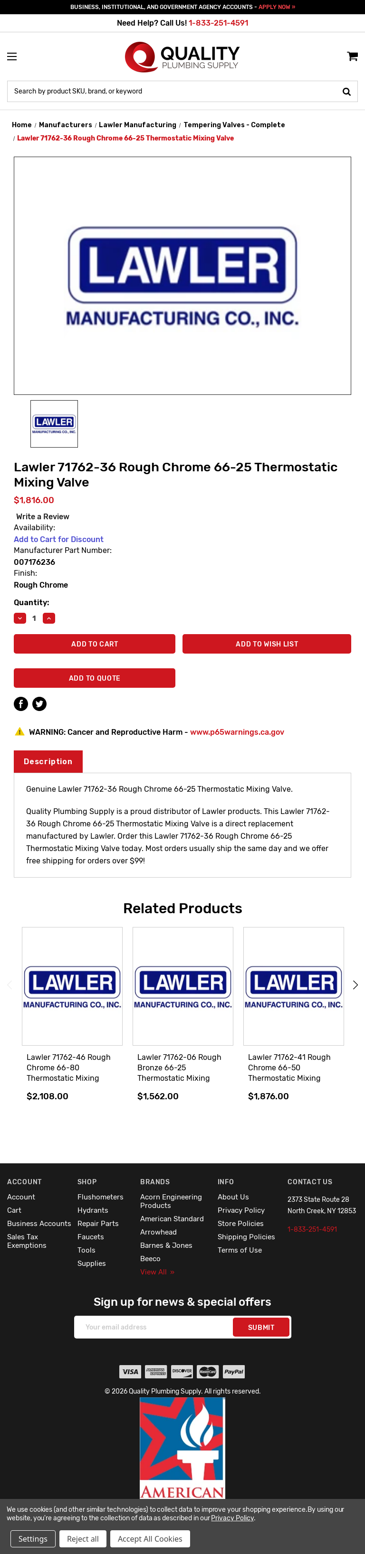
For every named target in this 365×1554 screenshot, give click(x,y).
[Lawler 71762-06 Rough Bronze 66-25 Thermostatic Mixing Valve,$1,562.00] (183, 986)
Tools (86, 1250)
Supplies (91, 1263)
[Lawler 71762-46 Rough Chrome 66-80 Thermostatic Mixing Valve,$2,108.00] (72, 986)
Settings (33, 1539)
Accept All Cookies (150, 1539)
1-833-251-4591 (218, 23)
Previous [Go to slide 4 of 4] (9, 985)
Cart (14, 1210)
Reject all (83, 1539)
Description (48, 761)
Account (21, 1197)
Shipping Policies (246, 1237)
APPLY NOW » (277, 7)
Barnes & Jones (166, 1245)
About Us (233, 1197)
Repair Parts (98, 1223)
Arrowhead (158, 1232)
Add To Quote (95, 678)
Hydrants (92, 1210)
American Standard (172, 1219)
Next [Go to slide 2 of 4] (355, 985)
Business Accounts (39, 1223)
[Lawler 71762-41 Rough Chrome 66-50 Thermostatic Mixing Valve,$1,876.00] (294, 986)
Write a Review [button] (42, 516)
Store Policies (241, 1223)
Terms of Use (240, 1250)
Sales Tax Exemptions (27, 1241)
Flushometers (100, 1197)
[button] (182, 1468)
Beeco (150, 1258)
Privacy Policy (241, 1210)
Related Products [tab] (182, 908)
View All (157, 1272)
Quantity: (31, 602)
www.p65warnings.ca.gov (237, 732)
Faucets (90, 1237)
